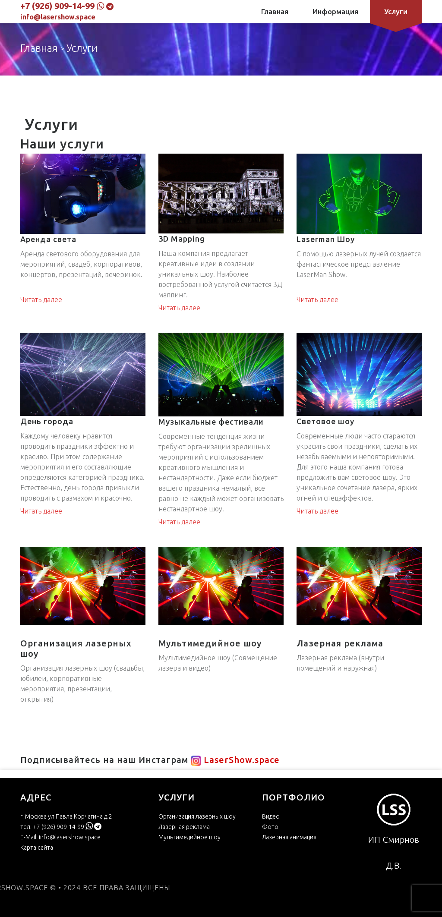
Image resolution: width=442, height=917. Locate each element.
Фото (270, 826)
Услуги (396, 11)
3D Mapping (181, 238)
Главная (274, 11)
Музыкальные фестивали (211, 421)
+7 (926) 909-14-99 (57, 6)
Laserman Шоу (326, 239)
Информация (335, 11)
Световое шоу (325, 421)
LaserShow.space (234, 760)
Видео (271, 816)
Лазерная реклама (184, 826)
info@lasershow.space (57, 17)
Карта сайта (36, 847)
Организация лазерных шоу (197, 816)
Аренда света (48, 239)
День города (46, 421)
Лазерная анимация (289, 837)
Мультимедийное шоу (189, 837)
